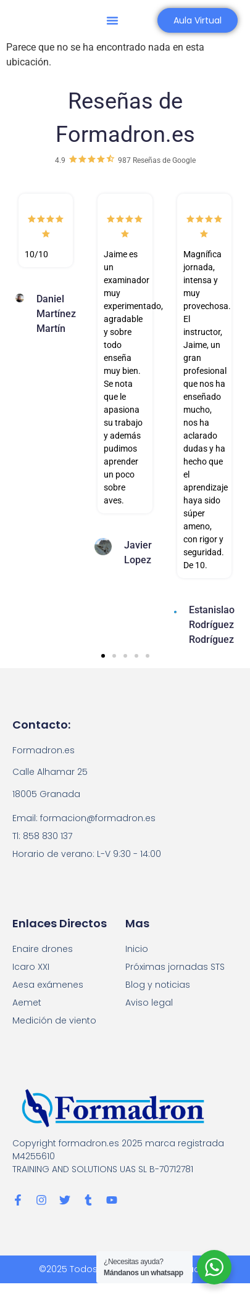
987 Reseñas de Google (157, 160)
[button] (112, 20)
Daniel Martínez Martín (56, 313)
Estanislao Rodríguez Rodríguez (212, 624)
